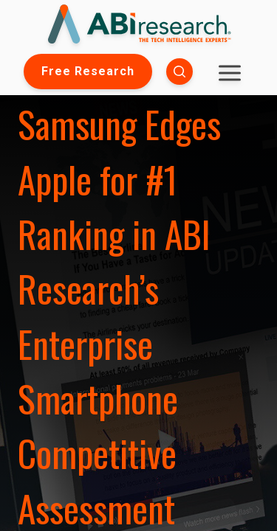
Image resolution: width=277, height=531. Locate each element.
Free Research (87, 71)
